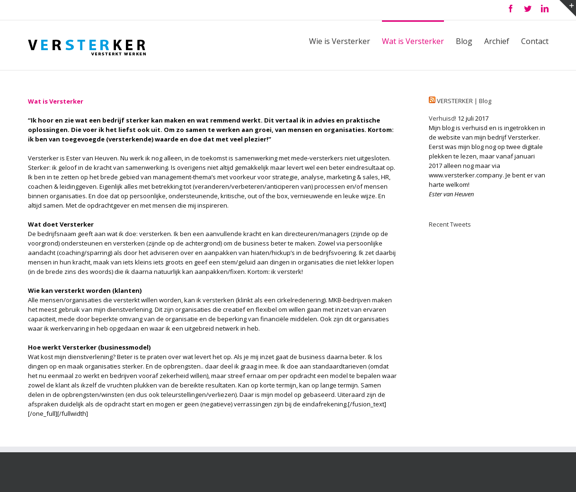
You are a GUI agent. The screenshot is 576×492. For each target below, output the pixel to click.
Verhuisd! (442, 118)
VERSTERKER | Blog (464, 101)
